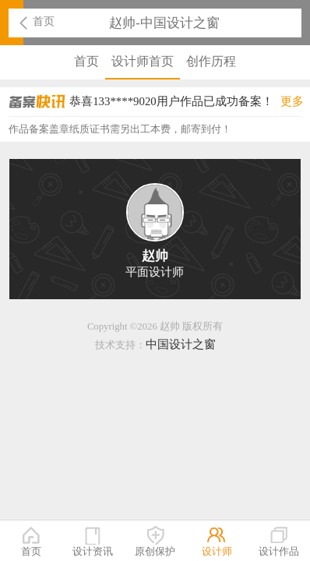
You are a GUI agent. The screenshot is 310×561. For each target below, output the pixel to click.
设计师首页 (142, 61)
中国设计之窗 (181, 344)
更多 (292, 101)
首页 (44, 21)
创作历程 (211, 61)
